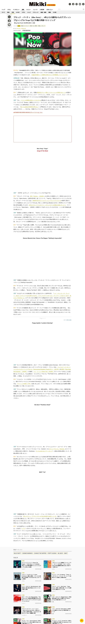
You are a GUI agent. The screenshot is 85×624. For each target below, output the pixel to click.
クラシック (35, 12)
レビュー (28, 9)
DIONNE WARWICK (27, 553)
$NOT (65, 553)
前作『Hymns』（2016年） (37, 196)
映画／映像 (43, 12)
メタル (23, 12)
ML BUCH (60, 553)
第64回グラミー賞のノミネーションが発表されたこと (51, 92)
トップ (3, 9)
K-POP (17, 12)
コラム (9, 9)
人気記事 (42, 9)
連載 (23, 9)
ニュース (35, 9)
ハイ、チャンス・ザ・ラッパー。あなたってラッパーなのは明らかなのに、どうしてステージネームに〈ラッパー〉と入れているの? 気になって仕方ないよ (42, 296)
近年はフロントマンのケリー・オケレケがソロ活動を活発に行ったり (47, 205)
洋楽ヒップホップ (41, 25)
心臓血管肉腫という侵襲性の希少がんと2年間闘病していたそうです (49, 75)
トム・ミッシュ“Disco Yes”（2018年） (43, 371)
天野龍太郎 (23, 28)
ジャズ (29, 12)
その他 (54, 12)
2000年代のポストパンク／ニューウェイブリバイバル (46, 200)
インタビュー (16, 9)
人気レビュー (49, 9)
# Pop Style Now (26, 30)
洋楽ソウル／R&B (33, 25)
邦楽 (8, 12)
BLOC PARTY (17, 553)
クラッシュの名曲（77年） (24, 383)
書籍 (49, 12)
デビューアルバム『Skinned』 (57, 449)
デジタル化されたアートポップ (44, 451)
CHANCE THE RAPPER (40, 553)
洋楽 (13, 12)
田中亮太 (19, 28)
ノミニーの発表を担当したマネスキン (31, 100)
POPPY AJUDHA (52, 553)
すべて (3, 12)
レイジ (23, 528)
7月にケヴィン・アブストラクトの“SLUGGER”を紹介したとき (39, 516)
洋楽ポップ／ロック (25, 25)
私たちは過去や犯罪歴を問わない (29, 107)
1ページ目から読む (68, 320)
